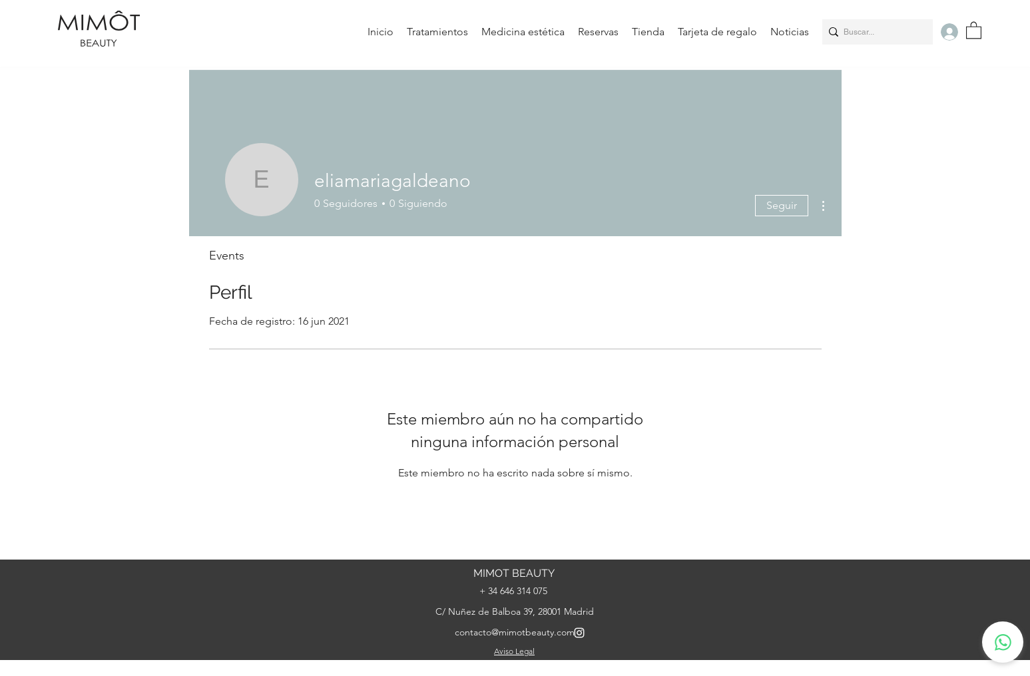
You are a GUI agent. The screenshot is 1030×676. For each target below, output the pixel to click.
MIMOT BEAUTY (514, 573)
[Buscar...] (874, 32)
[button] (973, 30)
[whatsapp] (1002, 642)
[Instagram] (579, 632)
